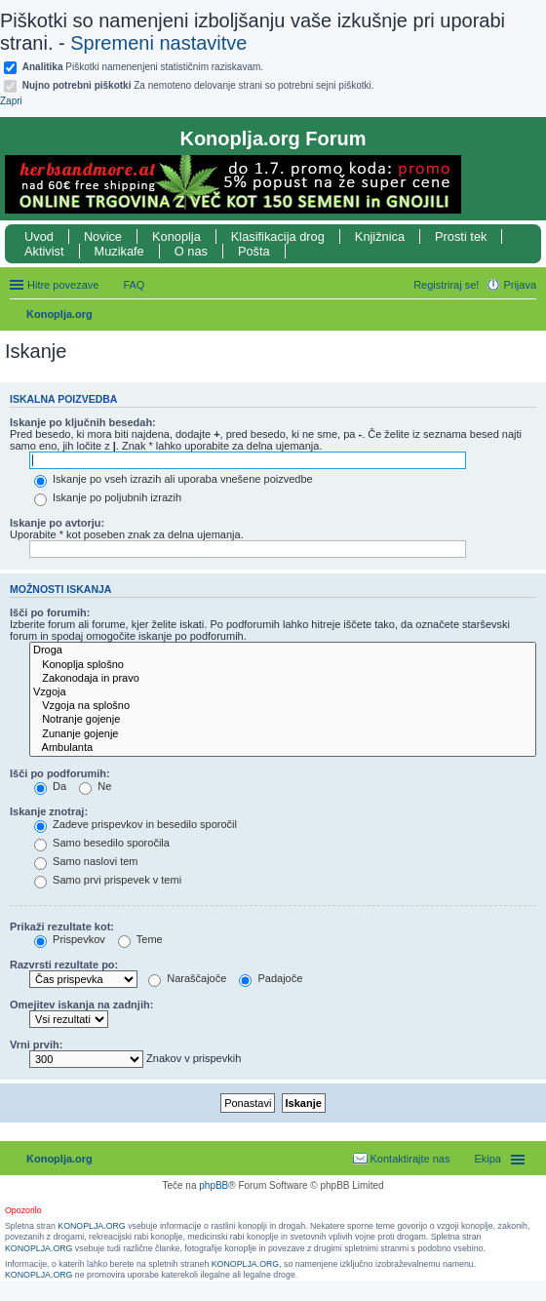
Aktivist (44, 251)
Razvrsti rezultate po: (64, 964)
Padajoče (270, 978)
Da (50, 786)
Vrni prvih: (36, 1044)
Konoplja (176, 236)
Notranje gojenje (282, 720)
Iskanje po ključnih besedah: (83, 422)
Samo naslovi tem (85, 861)
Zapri (11, 101)
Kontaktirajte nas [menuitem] (410, 1158)
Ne (95, 786)
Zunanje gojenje (282, 734)
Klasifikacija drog (278, 236)
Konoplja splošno (282, 665)
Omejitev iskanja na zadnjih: (81, 1004)
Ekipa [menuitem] (487, 1158)
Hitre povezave (62, 285)
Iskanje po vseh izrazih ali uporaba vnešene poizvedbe (173, 479)
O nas (191, 251)
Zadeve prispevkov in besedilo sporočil (135, 824)
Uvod (39, 236)
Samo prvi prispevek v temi (107, 880)
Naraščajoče (187, 978)
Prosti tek (461, 236)
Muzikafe (119, 251)
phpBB (213, 1185)
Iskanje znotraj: (49, 811)
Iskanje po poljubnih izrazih (107, 497)
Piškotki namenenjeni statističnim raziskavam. (142, 66)
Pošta (254, 251)
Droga (282, 650)
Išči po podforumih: (60, 773)
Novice (103, 236)
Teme (140, 939)
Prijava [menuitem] (519, 285)
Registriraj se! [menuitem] (446, 285)
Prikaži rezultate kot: (62, 926)
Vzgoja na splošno (282, 706)
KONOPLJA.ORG (91, 1226)
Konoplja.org (59, 314)
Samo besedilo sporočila (102, 842)
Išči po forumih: (50, 612)
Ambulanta (282, 748)
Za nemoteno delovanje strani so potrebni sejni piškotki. (198, 85)
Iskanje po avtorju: (57, 523)
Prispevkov (69, 939)
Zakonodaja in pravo (282, 679)
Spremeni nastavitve (158, 43)
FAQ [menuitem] (133, 285)
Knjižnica (380, 236)
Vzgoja (282, 692)
